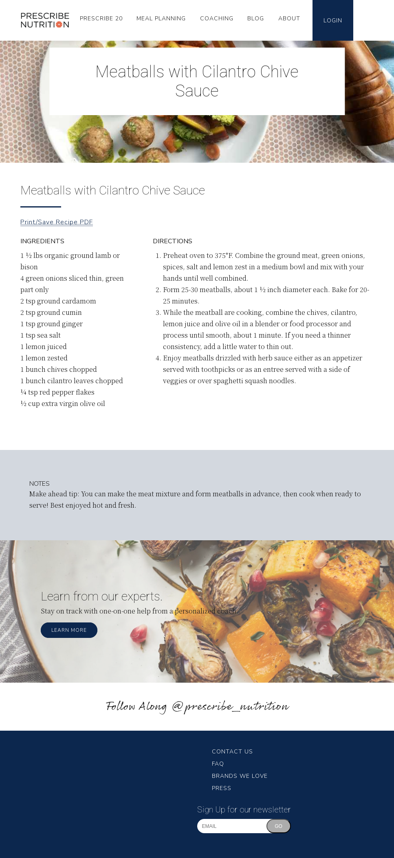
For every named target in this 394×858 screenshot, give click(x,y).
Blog (255, 18)
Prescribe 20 (101, 18)
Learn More (69, 630)
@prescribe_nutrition (230, 706)
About (289, 18)
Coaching (216, 18)
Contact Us (232, 751)
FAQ (218, 764)
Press (221, 788)
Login (333, 20)
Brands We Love (240, 776)
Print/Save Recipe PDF (56, 222)
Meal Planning (161, 18)
